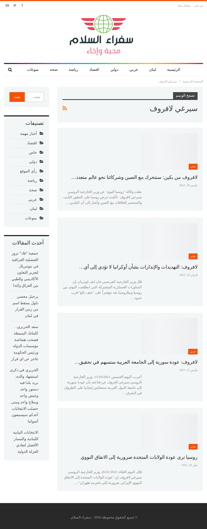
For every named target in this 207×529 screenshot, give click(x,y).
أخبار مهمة (28, 134)
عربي (133, 70)
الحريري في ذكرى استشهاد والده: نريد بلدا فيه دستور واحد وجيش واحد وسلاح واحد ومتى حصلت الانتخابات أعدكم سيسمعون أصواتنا (24, 395)
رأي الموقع (28, 171)
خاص (33, 152)
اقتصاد (94, 70)
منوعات (33, 70)
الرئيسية (173, 70)
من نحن (198, 5)
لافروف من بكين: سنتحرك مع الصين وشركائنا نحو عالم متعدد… (134, 177)
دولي (114, 70)
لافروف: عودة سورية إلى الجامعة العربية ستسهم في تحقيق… (136, 362)
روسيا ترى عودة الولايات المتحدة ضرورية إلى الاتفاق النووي (139, 457)
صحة (54, 70)
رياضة (73, 70)
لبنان (152, 70)
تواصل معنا (184, 5)
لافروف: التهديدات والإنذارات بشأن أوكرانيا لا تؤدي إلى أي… (138, 267)
